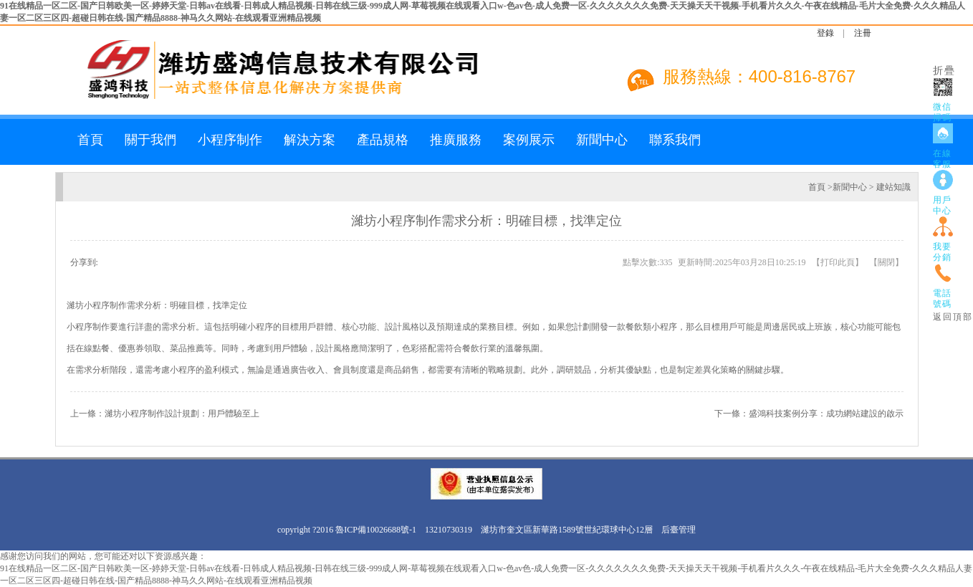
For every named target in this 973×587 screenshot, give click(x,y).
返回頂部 (953, 317)
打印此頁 (837, 262)
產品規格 (382, 140)
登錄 (825, 33)
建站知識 (893, 187)
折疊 (944, 70)
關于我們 (150, 140)
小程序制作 (230, 140)
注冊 (862, 33)
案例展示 (529, 140)
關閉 (886, 262)
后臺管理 (678, 530)
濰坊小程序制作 (97, 305)
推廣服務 (455, 140)
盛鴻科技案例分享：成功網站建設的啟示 (826, 414)
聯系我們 (675, 140)
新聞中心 (602, 140)
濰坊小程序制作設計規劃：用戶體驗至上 (182, 414)
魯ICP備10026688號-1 (375, 530)
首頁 (90, 140)
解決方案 (309, 140)
